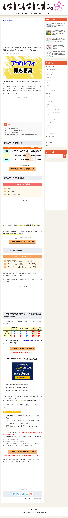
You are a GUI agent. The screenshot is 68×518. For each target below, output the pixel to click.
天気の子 (49, 97)
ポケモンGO (24, 13)
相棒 (48, 126)
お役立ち (49, 13)
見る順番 (33, 500)
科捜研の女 (50, 129)
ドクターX (49, 131)
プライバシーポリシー (27, 514)
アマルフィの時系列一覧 (12, 132)
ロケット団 (50, 72)
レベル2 (49, 80)
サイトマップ (36, 514)
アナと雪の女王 (51, 120)
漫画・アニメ (42, 13)
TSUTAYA (39, 502)
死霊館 (48, 118)
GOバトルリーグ (51, 70)
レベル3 (49, 83)
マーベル (49, 102)
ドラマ (35, 13)
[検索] (64, 157)
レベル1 (49, 78)
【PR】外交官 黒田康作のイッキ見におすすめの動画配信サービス (22, 135)
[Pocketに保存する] (33, 495)
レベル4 (49, 86)
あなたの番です (51, 134)
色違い (48, 88)
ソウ (48, 115)
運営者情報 (43, 514)
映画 (31, 13)
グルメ (48, 140)
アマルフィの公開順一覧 (11, 128)
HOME (18, 13)
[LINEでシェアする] (28, 495)
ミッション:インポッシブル (53, 112)
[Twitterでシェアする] (12, 495)
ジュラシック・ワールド (53, 110)
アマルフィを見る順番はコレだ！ (14, 130)
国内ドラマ (39, 500)
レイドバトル (50, 75)
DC (48, 104)
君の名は (49, 99)
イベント (49, 143)
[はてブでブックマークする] (23, 495)
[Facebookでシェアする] (17, 495)
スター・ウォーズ (51, 107)
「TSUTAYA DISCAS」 (28, 341)
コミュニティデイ (51, 91)
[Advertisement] (22, 33)
